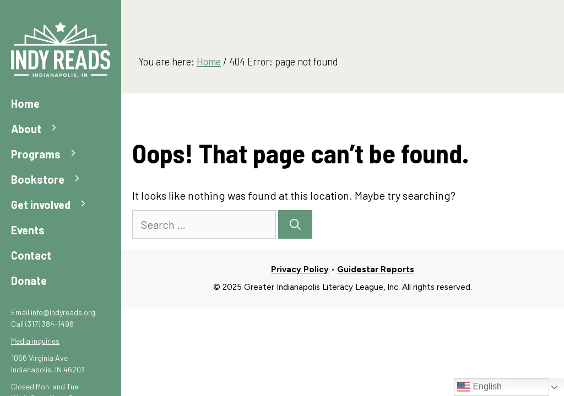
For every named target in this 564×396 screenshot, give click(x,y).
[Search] (295, 224)
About (40, 129)
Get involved (54, 205)
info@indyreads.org (64, 312)
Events (28, 230)
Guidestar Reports (375, 269)
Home (25, 103)
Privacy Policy (300, 269)
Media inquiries (35, 340)
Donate (29, 280)
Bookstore (51, 179)
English (479, 387)
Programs (49, 154)
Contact (31, 255)
